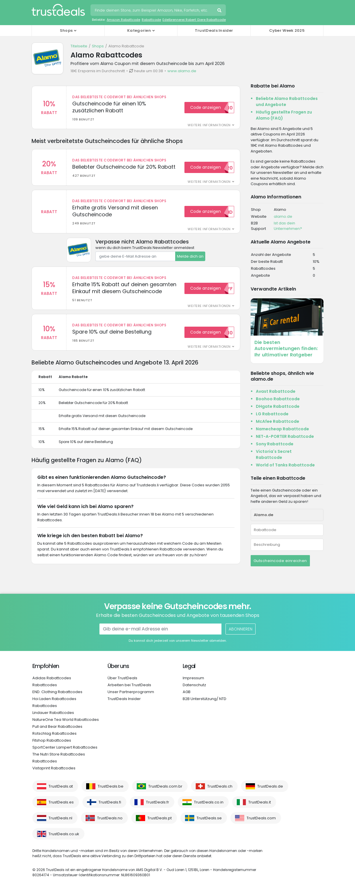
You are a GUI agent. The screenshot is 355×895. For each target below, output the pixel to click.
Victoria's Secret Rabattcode (274, 454)
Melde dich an (190, 256)
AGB (187, 692)
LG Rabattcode (272, 414)
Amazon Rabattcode (123, 19)
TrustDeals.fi (110, 802)
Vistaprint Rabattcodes (53, 768)
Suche (220, 11)
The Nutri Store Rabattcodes (58, 754)
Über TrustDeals (122, 678)
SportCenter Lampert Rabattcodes (64, 747)
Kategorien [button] (139, 30)
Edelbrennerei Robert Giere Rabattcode (194, 19)
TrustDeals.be (110, 786)
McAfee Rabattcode (277, 421)
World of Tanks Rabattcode (285, 465)
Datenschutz (194, 685)
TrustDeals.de (270, 786)
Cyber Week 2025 (287, 30)
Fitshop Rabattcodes (51, 740)
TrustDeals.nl (60, 818)
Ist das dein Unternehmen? (288, 226)
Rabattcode (151, 19)
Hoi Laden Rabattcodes (54, 699)
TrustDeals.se (209, 818)
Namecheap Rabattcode (282, 429)
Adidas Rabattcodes (51, 678)
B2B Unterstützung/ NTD (204, 699)
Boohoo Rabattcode (278, 399)
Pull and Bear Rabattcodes (57, 726)
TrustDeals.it (259, 802)
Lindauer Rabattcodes (53, 712)
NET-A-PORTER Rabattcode (285, 436)
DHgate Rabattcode (277, 406)
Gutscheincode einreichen (280, 560)
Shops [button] (66, 30)
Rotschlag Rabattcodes (54, 733)
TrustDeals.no (110, 818)
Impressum (193, 678)
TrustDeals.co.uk (64, 834)
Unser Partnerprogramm (131, 692)
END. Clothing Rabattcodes (57, 692)
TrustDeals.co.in (208, 802)
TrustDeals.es (61, 802)
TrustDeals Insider (214, 30)
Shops (98, 46)
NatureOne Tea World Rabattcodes (65, 719)
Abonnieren (240, 629)
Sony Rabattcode (274, 444)
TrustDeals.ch (219, 786)
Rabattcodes (44, 685)
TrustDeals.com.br (165, 786)
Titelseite (79, 46)
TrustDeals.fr (157, 802)
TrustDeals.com (261, 818)
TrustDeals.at (61, 786)
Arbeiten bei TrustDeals (129, 685)
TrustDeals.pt (159, 818)
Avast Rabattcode (275, 391)
